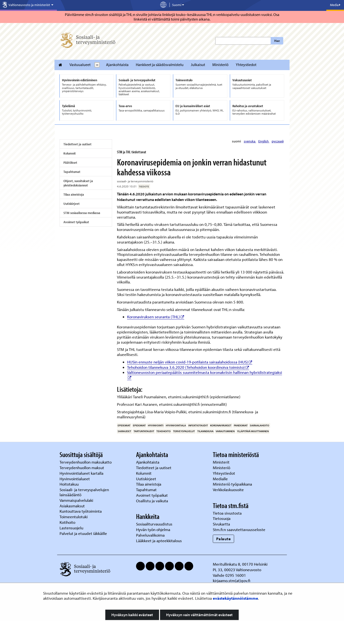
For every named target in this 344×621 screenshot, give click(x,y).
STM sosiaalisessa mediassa (81, 213)
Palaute (223, 538)
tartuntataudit (144, 431)
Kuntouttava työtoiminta (81, 511)
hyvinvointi (155, 425)
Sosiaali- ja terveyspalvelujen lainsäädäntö (84, 492)
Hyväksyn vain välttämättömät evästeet (199, 614)
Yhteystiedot (246, 64)
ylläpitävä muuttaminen (253, 431)
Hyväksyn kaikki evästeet (132, 614)
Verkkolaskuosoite (229, 489)
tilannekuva (205, 431)
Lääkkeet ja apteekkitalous (159, 540)
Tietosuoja (221, 518)
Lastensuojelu (72, 527)
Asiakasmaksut (72, 505)
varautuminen (225, 431)
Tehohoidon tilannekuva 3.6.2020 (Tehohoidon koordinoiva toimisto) (188, 367)
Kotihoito (67, 522)
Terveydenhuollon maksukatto (86, 462)
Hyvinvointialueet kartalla (82, 473)
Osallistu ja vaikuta (152, 500)
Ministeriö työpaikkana (233, 484)
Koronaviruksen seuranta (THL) (155, 316)
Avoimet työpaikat (76, 222)
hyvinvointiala (176, 425)
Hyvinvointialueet (75, 478)
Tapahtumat (71, 172)
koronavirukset (220, 425)
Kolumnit (69, 153)
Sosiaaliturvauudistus (154, 523)
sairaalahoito (259, 425)
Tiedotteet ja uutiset (77, 144)
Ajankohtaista (117, 64)
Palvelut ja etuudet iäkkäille (83, 533)
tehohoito (163, 431)
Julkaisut (198, 64)
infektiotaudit (198, 425)
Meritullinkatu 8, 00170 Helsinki (240, 564)
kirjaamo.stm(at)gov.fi (231, 580)
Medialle (221, 478)
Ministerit (221, 462)
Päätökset (70, 162)
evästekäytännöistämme (235, 598)
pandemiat (241, 425)
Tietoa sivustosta (227, 513)
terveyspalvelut (184, 431)
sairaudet (124, 431)
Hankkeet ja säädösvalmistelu (159, 64)
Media (335, 5)
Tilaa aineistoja (73, 194)
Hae (277, 41)
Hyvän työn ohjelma (153, 529)
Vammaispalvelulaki (77, 500)
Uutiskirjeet (71, 203)
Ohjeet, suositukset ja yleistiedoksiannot (78, 183)
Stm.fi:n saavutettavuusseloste (239, 529)
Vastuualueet (80, 64)
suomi (237, 141)
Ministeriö (220, 64)
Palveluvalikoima (150, 535)
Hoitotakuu (70, 484)
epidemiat (124, 425)
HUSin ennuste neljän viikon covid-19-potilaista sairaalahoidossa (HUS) (189, 361)
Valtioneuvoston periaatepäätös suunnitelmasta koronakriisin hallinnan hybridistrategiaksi (204, 372)
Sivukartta (221, 523)
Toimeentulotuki (74, 516)
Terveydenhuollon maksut (82, 467)
